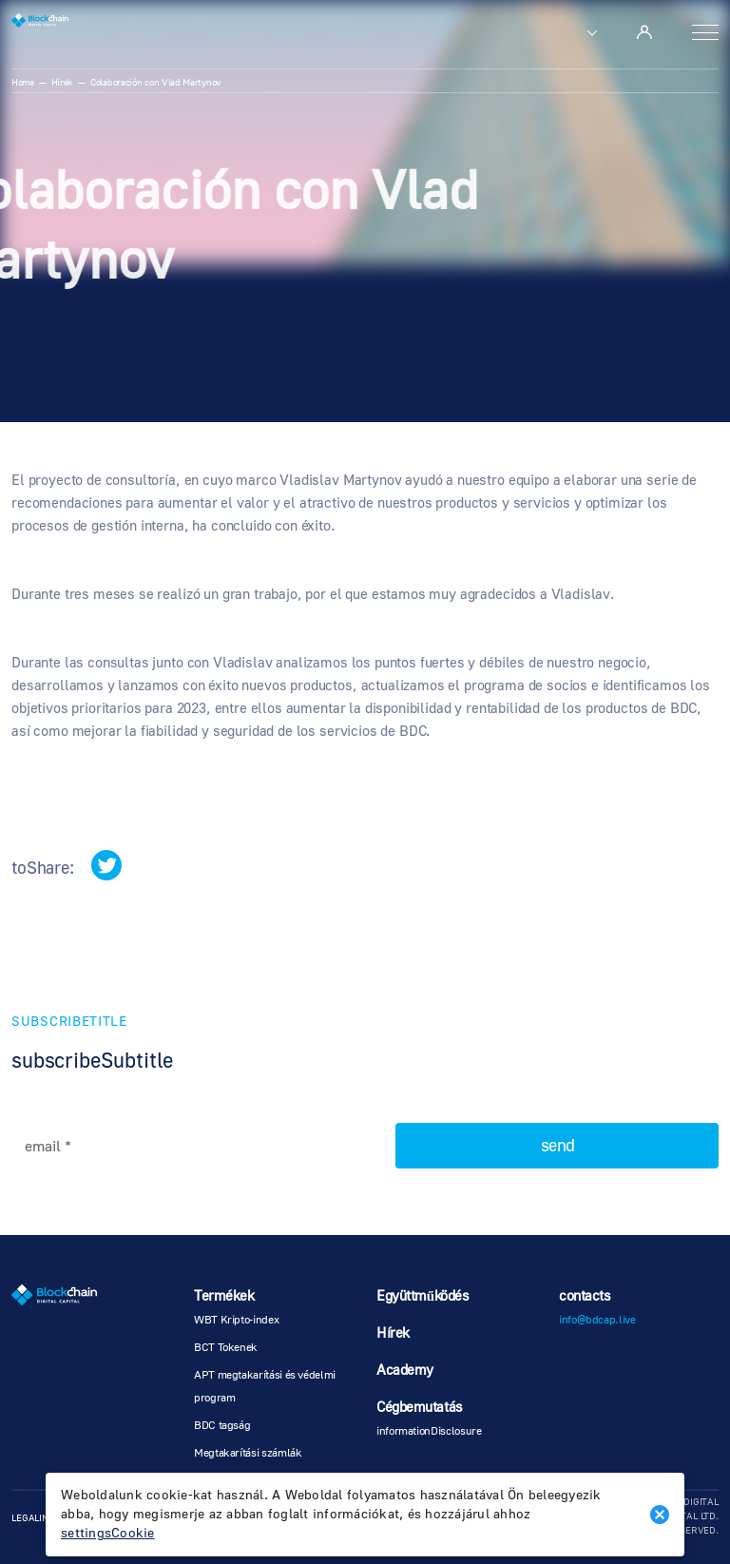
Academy (404, 1370)
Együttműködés (423, 1296)
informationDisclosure (428, 1431)
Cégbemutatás (419, 1408)
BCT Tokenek (226, 1348)
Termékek (224, 1296)
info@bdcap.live (597, 1320)
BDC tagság (222, 1426)
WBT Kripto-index (236, 1320)
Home (22, 82)
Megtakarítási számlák (247, 1453)
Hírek (62, 82)
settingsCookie (108, 1533)
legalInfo (36, 1518)
